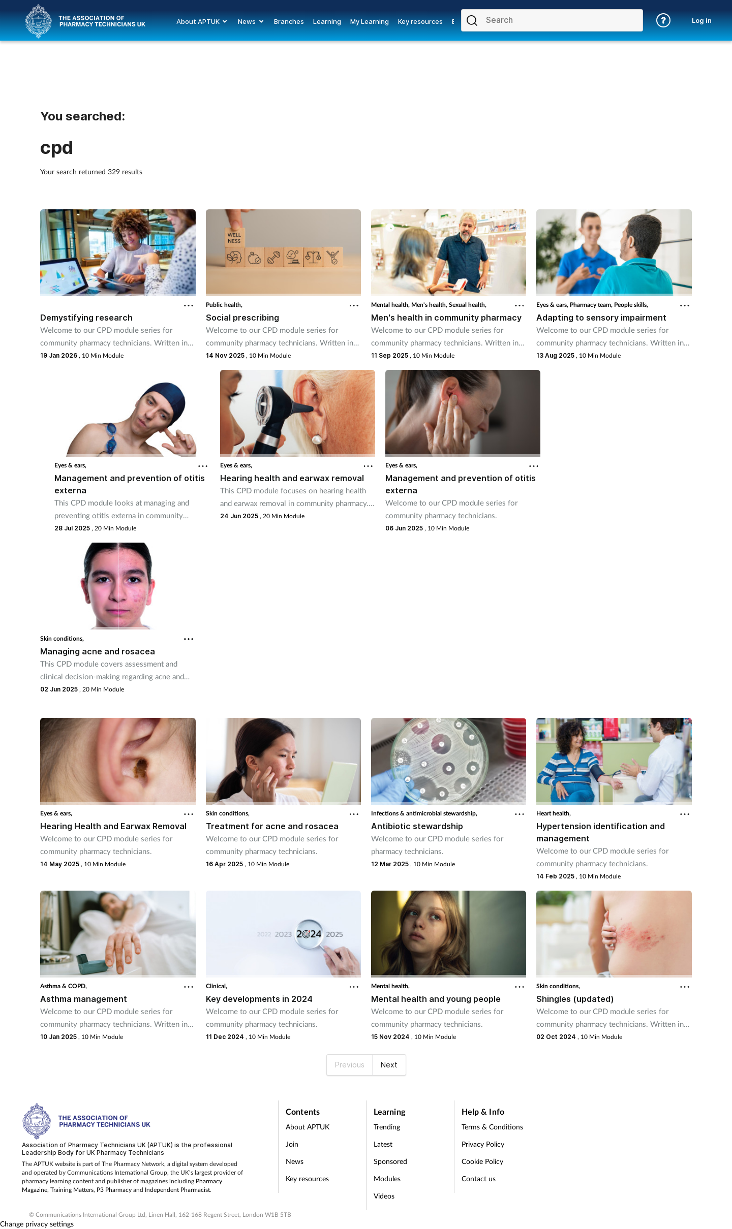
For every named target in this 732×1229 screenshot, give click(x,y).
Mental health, (391, 304)
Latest (383, 1144)
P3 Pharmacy (114, 1189)
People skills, (631, 304)
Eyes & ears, (553, 304)
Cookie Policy (482, 1161)
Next (389, 1064)
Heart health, (553, 813)
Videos (384, 1195)
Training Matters (72, 1189)
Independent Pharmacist (177, 1189)
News (294, 1161)
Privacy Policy (483, 1144)
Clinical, (216, 986)
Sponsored (390, 1161)
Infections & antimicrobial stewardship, (424, 813)
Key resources (307, 1178)
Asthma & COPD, (63, 986)
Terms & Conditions (492, 1126)
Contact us (479, 1178)
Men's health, (430, 304)
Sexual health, (467, 304)
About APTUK (307, 1126)
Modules (387, 1178)
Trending (387, 1126)
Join (292, 1144)
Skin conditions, (62, 638)
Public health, (224, 304)
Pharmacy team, (592, 304)
